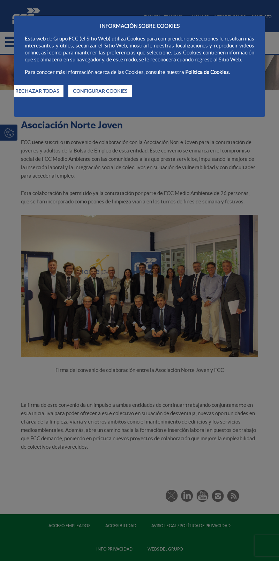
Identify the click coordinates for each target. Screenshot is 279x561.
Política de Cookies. (207, 72)
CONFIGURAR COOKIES (100, 91)
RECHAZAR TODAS (37, 91)
